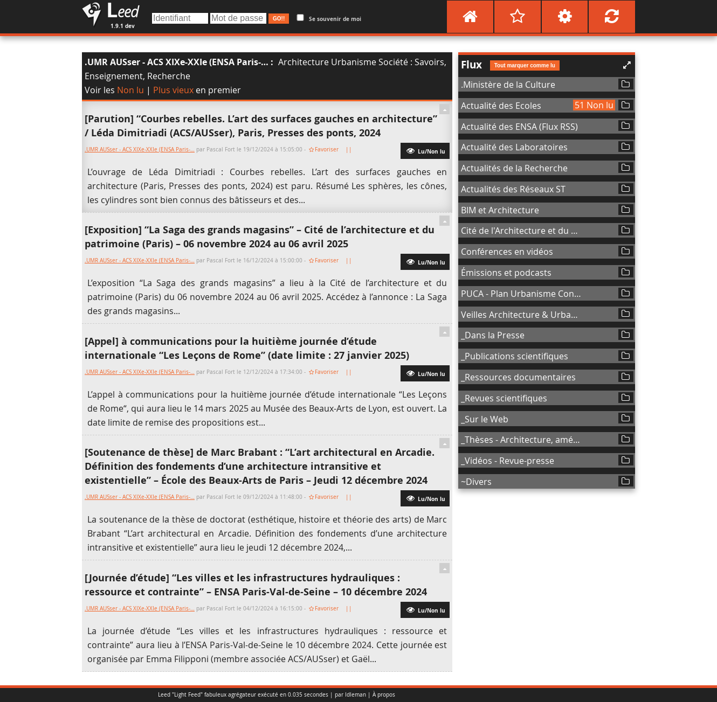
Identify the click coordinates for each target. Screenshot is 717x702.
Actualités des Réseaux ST (513, 189)
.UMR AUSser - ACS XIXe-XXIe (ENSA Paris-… (176, 62)
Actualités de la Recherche (514, 168)
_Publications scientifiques (514, 356)
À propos (384, 694)
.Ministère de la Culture (508, 85)
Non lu (130, 90)
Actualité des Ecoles (501, 106)
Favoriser (327, 149)
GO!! (279, 19)
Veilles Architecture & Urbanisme (522, 315)
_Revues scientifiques (504, 398)
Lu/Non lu (425, 150)
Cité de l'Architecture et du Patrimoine (522, 231)
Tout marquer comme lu (524, 65)
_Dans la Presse (493, 335)
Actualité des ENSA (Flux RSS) (519, 127)
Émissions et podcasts (506, 273)
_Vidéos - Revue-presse (507, 461)
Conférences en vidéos (507, 252)
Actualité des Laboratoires (514, 147)
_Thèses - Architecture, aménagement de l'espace (522, 440)
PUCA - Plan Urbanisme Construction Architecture (522, 294)
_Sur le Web (484, 419)
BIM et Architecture (500, 210)
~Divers (476, 482)
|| (350, 149)
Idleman (355, 694)
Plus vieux (173, 90)
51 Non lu (594, 105)
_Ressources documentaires (518, 377)
